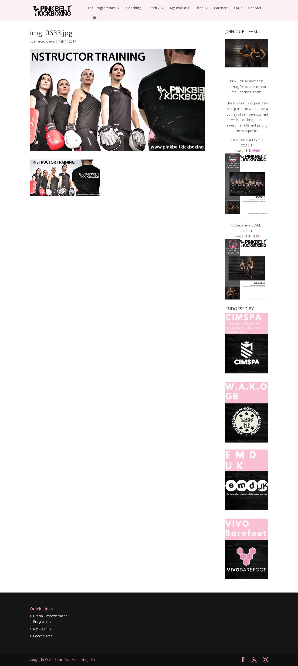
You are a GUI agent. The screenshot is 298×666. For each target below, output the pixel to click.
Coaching (133, 8)
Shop (199, 8)
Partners (221, 8)
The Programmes (101, 8)
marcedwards (44, 41)
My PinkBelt (179, 8)
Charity (153, 8)
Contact (254, 8)
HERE (256, 150)
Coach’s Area (43, 636)
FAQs (238, 8)
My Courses (42, 628)
